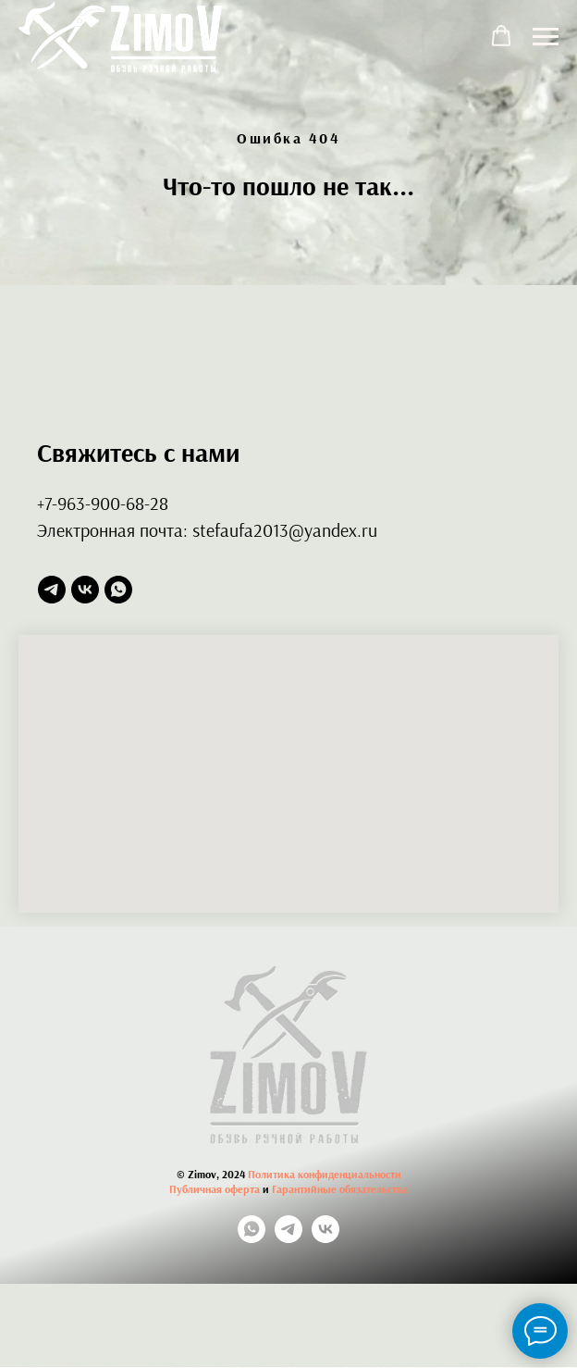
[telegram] (52, 589)
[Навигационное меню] (546, 37)
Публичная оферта (214, 1189)
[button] (501, 36)
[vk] (85, 589)
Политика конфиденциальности (324, 1174)
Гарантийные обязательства (340, 1189)
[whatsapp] (118, 589)
